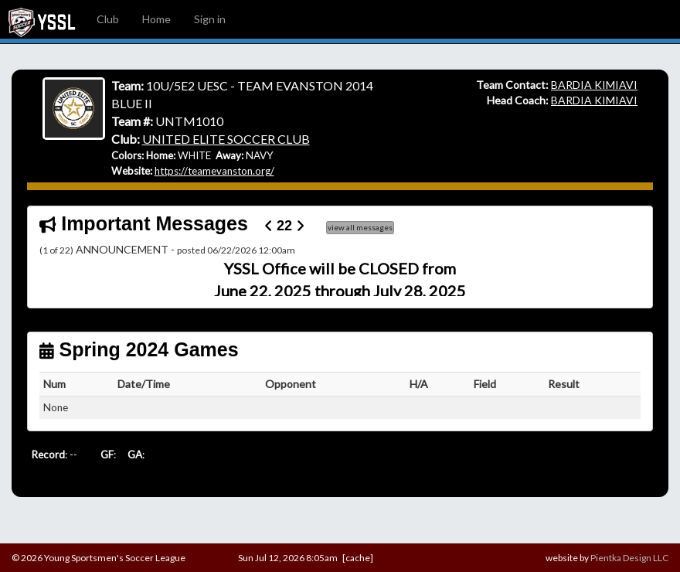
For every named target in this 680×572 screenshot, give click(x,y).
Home (156, 19)
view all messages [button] (360, 227)
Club (108, 19)
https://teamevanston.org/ (214, 171)
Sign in (210, 19)
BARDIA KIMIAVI (594, 84)
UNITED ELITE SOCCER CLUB (226, 138)
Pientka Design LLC (629, 557)
